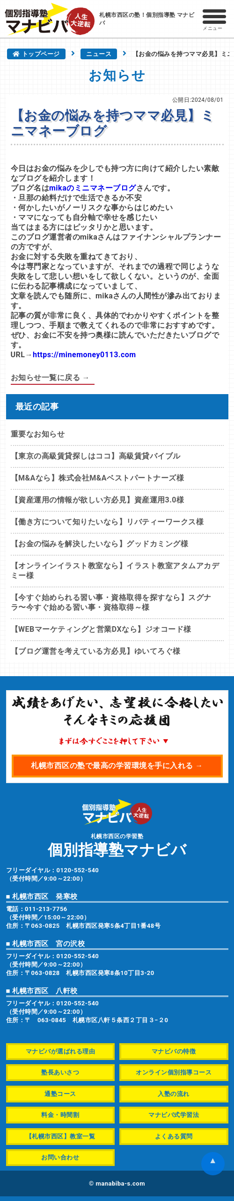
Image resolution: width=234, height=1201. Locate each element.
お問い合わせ (60, 1157)
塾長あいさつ (60, 1072)
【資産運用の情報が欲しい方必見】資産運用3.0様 (97, 499)
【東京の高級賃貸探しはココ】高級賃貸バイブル (96, 456)
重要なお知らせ (38, 434)
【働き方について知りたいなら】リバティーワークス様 (107, 521)
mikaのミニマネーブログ (92, 188)
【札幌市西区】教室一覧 (60, 1136)
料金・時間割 (60, 1114)
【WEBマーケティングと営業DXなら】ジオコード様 (101, 629)
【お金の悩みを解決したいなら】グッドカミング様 (100, 543)
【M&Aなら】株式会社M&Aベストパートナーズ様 (97, 477)
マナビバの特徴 (174, 1051)
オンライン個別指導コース (174, 1072)
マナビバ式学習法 (173, 1114)
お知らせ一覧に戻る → (50, 377)
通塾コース (60, 1093)
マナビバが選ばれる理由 (60, 1051)
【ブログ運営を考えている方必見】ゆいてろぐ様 (96, 651)
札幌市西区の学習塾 (117, 845)
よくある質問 (174, 1136)
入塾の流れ (174, 1093)
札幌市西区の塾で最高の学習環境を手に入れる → (117, 765)
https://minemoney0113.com (84, 354)
